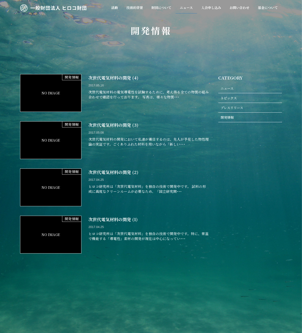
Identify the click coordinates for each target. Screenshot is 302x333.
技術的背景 (95, 303)
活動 (75, 303)
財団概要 (116, 303)
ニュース (228, 88)
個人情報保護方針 (236, 303)
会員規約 (137, 303)
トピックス (229, 98)
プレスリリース (233, 108)
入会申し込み (180, 303)
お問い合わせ (206, 303)
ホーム (59, 303)
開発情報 (228, 118)
